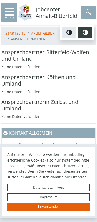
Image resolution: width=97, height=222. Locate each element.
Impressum (48, 197)
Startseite (15, 33)
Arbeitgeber (43, 33)
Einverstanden (49, 206)
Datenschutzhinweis (48, 187)
